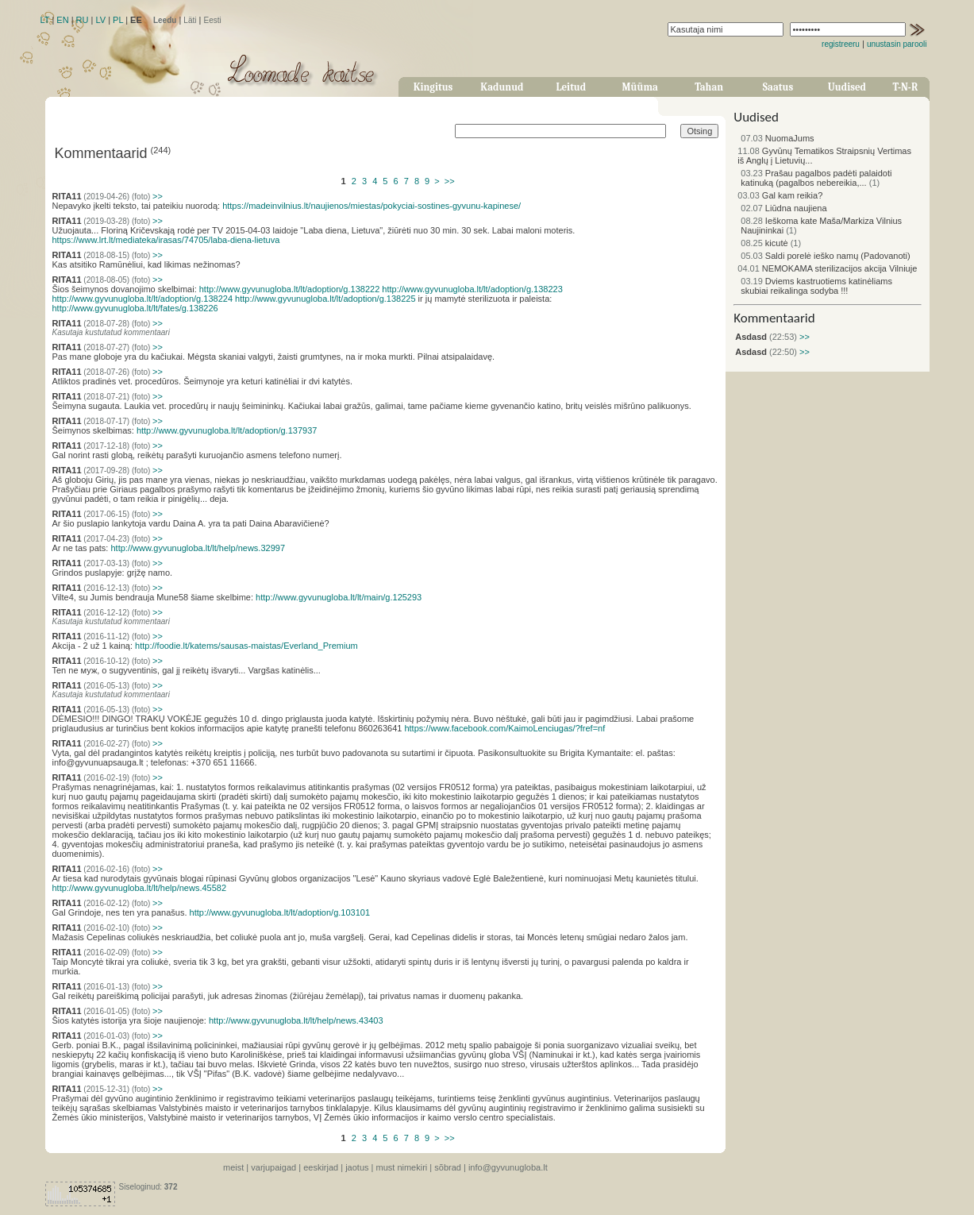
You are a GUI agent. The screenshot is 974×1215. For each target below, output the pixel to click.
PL (118, 20)
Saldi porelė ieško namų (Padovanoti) (825, 255)
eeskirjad (320, 1167)
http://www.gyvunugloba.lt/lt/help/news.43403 (296, 1020)
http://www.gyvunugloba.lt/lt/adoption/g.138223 (472, 289)
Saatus (778, 87)
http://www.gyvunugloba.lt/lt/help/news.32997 (197, 548)
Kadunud (501, 87)
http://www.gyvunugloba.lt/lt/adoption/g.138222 (289, 289)
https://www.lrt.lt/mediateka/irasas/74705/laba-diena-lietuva (166, 240)
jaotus (356, 1167)
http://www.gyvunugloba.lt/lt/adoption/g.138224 (142, 298)
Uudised (847, 87)
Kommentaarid (773, 318)
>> (450, 181)
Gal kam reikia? (779, 195)
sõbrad (447, 1167)
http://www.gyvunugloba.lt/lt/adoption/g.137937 (227, 430)
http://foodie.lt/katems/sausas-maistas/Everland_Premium (246, 645)
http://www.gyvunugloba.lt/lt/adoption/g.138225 (325, 298)
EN (62, 20)
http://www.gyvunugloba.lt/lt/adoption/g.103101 (280, 912)
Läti (189, 20)
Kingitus (433, 87)
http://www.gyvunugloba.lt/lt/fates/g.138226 (135, 308)
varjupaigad (273, 1167)
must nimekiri (402, 1167)
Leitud (571, 87)
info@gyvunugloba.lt (508, 1167)
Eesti (212, 20)
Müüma (640, 87)
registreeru (841, 44)
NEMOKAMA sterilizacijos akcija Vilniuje (827, 268)
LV (100, 20)
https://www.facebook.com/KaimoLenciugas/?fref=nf (504, 728)
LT (45, 20)
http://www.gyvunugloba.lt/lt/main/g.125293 (339, 597)
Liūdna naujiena (783, 208)
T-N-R (905, 87)
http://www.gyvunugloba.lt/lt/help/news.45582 (139, 888)
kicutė (764, 243)
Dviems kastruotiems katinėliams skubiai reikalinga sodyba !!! (816, 285)
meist (233, 1167)
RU (82, 20)
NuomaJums (777, 138)
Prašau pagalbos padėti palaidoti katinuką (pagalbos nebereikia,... (816, 177)
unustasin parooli (897, 44)
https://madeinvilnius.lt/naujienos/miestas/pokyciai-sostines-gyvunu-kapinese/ (371, 205)
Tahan (709, 87)
